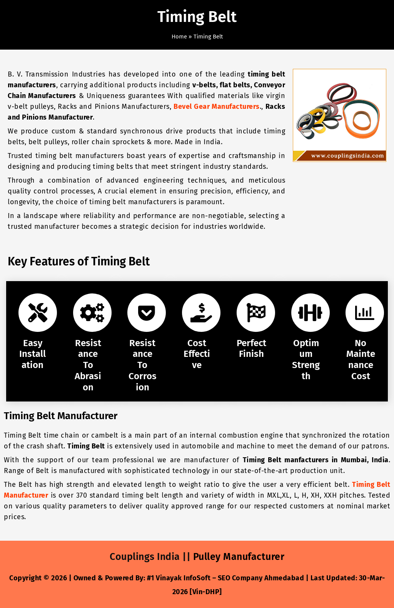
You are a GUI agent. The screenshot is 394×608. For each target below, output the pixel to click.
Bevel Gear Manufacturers (216, 106)
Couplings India (143, 557)
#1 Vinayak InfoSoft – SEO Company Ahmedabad (225, 578)
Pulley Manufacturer (240, 557)
